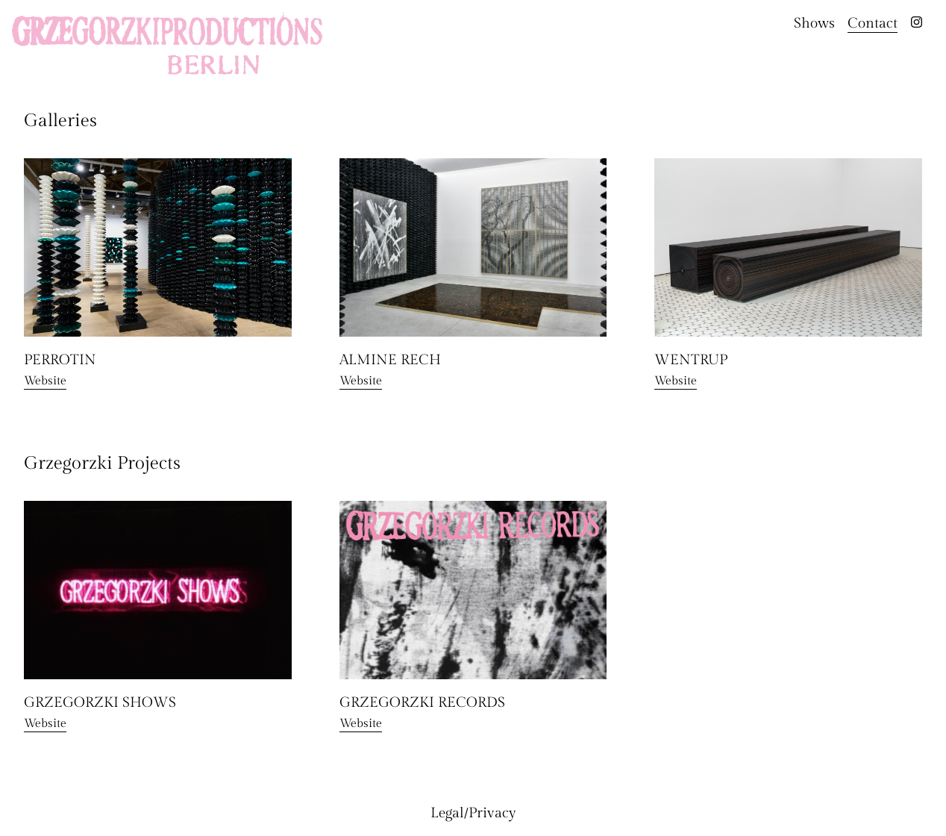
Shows (814, 23)
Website (45, 381)
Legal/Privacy (473, 813)
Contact (873, 23)
